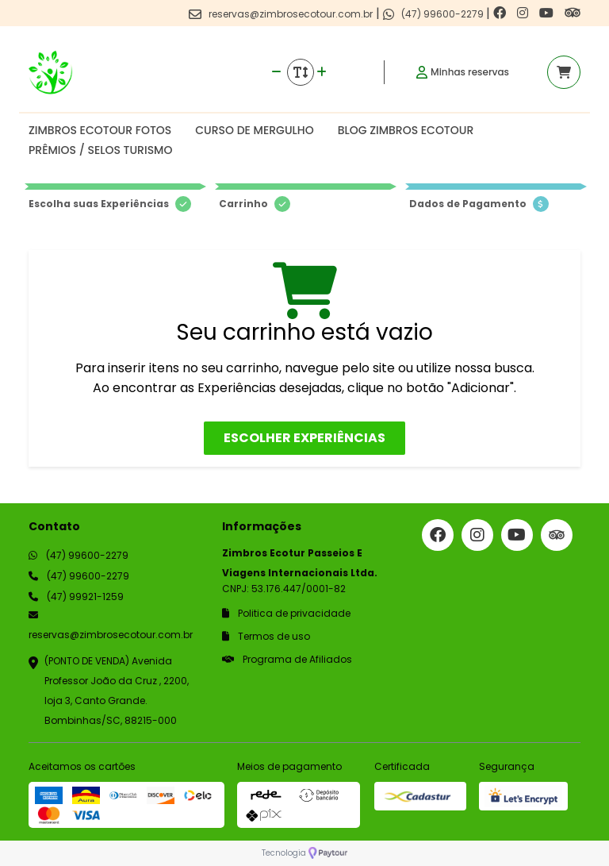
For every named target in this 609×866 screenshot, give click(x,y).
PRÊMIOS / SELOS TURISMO (100, 150)
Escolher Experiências (304, 438)
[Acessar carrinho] (563, 72)
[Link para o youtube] (548, 13)
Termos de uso (266, 636)
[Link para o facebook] (501, 13)
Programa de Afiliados (287, 659)
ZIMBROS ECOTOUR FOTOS (100, 130)
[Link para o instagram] (524, 13)
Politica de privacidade (286, 613)
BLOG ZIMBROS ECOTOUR (406, 130)
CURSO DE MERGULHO (254, 130)
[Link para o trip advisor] (572, 13)
